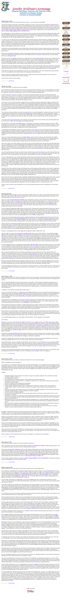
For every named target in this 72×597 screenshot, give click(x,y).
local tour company (50, 24)
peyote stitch (20, 233)
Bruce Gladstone (50, 203)
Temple (19, 234)
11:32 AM (10, 270)
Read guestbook (66, 83)
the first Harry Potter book (16, 333)
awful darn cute (19, 202)
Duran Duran (41, 152)
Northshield (16, 475)
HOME (27, 588)
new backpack (36, 564)
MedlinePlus (26, 302)
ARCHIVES (32, 588)
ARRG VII (12, 120)
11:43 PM (10, 436)
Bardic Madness (26, 137)
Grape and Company (33, 244)
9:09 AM (10, 188)
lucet (15, 225)
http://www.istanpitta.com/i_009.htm (37, 445)
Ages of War (28, 112)
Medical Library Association (25, 296)
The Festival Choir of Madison (17, 199)
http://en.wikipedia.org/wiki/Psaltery (33, 454)
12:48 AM (10, 353)
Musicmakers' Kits (19, 449)
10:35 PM (10, 583)
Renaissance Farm (12, 54)
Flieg (16, 393)
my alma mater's (45, 474)
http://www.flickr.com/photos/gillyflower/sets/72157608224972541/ (15, 30)
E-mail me (66, 71)
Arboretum (37, 130)
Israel (51, 33)
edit (13, 80)
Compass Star (24, 475)
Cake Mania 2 (37, 350)
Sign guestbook (66, 77)
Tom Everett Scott (47, 344)
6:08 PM (10, 80)
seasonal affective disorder (27, 474)
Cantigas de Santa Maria (31, 508)
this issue (33, 217)
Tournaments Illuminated (20, 218)
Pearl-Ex (34, 254)
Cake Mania (51, 68)
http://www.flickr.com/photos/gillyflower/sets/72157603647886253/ (35, 458)
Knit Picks (48, 219)
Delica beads (28, 233)
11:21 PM (10, 461)
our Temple (19, 123)
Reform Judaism (49, 472)
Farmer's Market (41, 54)
